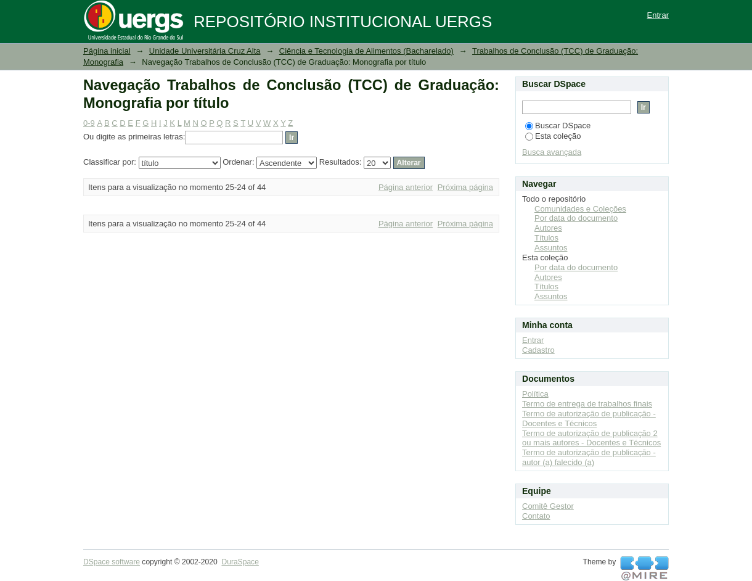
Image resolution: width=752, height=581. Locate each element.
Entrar (658, 15)
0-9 (89, 123)
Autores (548, 228)
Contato (536, 516)
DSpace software (111, 562)
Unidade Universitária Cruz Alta (205, 51)
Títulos (546, 237)
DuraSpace (239, 562)
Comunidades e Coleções (580, 208)
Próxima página (465, 187)
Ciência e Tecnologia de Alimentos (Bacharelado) (366, 51)
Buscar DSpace (558, 125)
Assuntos (550, 247)
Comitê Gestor (548, 506)
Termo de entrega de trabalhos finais (587, 403)
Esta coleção (553, 136)
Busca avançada (551, 152)
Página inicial (107, 51)
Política (535, 393)
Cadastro (538, 350)
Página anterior (405, 187)
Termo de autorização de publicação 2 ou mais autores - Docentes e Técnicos (591, 438)
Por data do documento (576, 218)
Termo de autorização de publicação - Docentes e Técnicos (589, 418)
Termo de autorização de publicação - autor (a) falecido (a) (589, 457)
